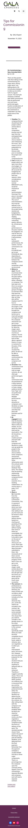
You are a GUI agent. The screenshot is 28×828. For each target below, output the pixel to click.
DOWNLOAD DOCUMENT (11, 785)
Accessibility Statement (14, 817)
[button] (19, 11)
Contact (14, 808)
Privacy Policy (14, 812)
